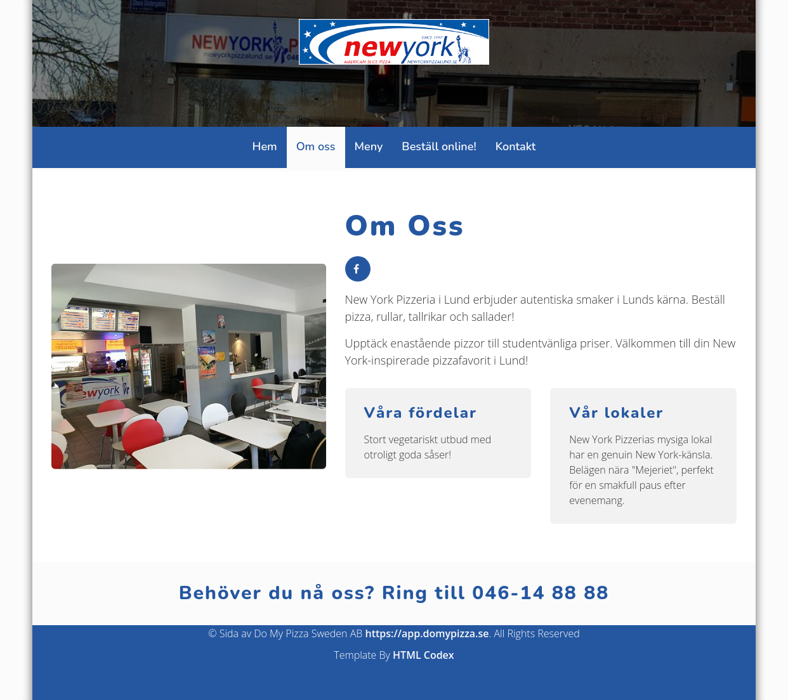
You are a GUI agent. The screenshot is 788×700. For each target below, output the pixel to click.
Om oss (316, 146)
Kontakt (516, 146)
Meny (369, 146)
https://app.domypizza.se (427, 633)
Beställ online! (439, 146)
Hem (265, 146)
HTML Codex (423, 655)
